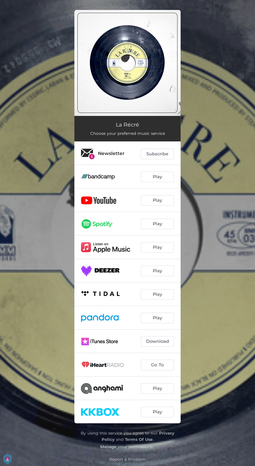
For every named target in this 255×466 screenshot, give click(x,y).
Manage (108, 446)
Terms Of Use (139, 439)
